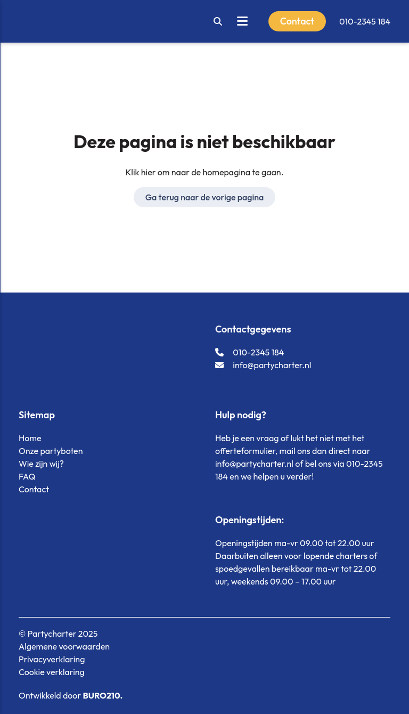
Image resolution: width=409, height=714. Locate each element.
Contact (34, 489)
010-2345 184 (364, 21)
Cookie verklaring (52, 672)
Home (30, 438)
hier (148, 172)
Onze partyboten (51, 450)
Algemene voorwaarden (64, 646)
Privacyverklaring (52, 659)
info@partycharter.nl (263, 365)
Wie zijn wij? (41, 463)
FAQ (27, 476)
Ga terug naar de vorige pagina (204, 197)
